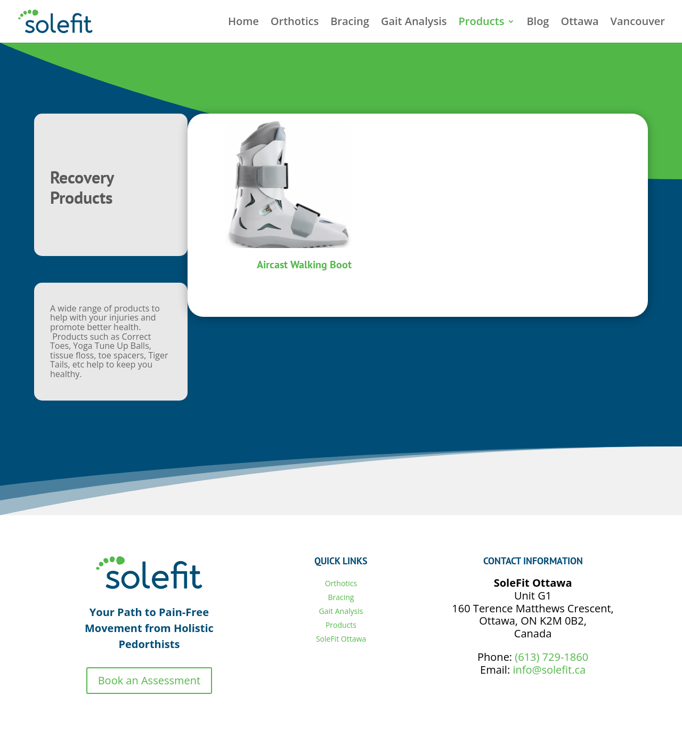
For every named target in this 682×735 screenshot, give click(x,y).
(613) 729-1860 (551, 657)
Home (243, 23)
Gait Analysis (414, 23)
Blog (537, 23)
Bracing (349, 23)
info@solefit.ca (549, 669)
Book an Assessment (149, 680)
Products (482, 23)
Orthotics (295, 23)
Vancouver (638, 23)
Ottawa (579, 23)
